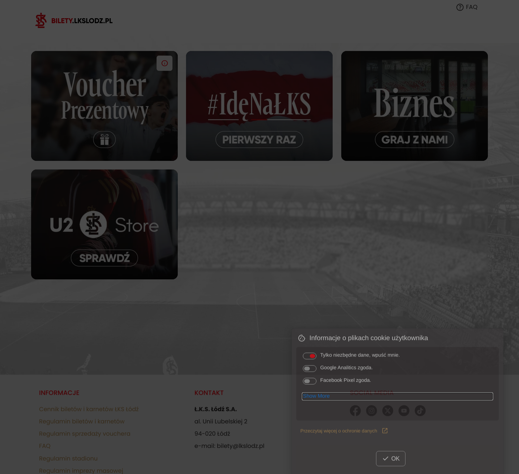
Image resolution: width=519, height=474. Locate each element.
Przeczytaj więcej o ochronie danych (345, 451)
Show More (316, 416)
